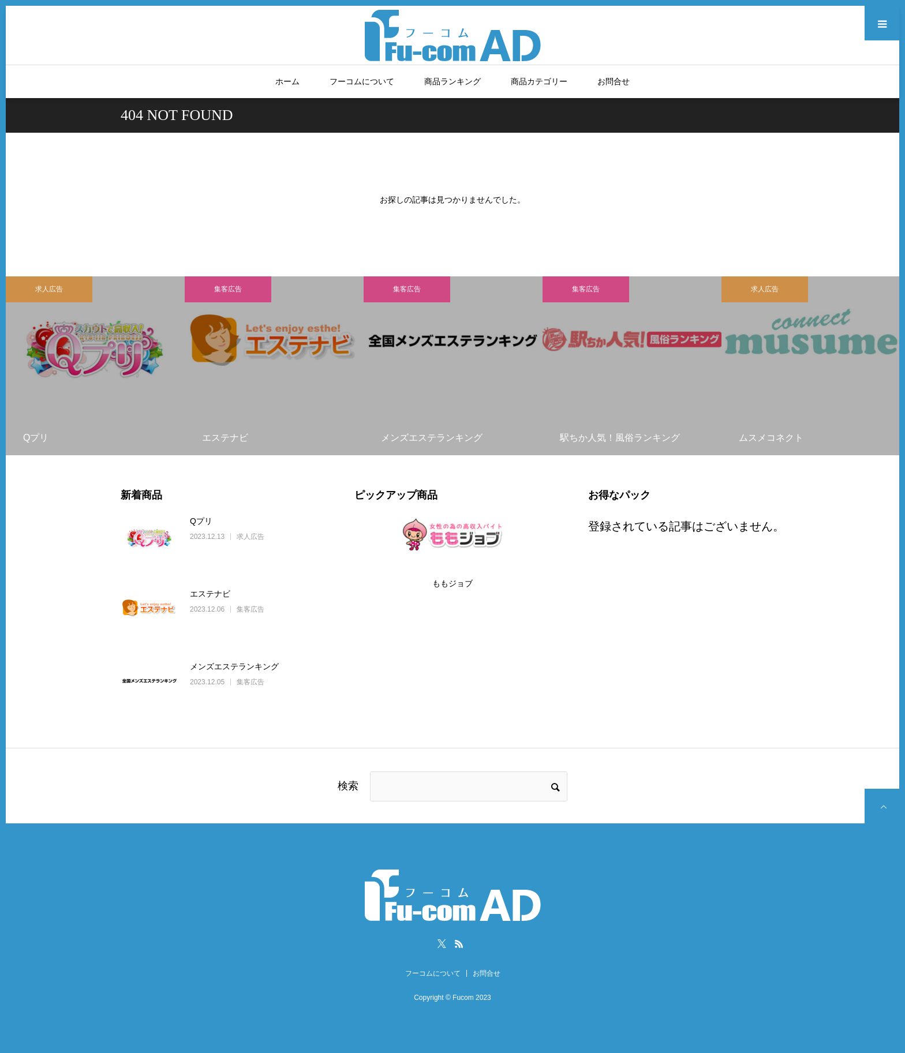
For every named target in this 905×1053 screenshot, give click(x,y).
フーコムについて (362, 81)
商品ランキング (452, 81)
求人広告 (49, 289)
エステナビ (210, 593)
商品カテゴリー (539, 81)
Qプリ (201, 521)
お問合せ (613, 81)
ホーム (287, 81)
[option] (95, 365)
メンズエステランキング (234, 666)
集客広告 (228, 289)
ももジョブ (452, 583)
